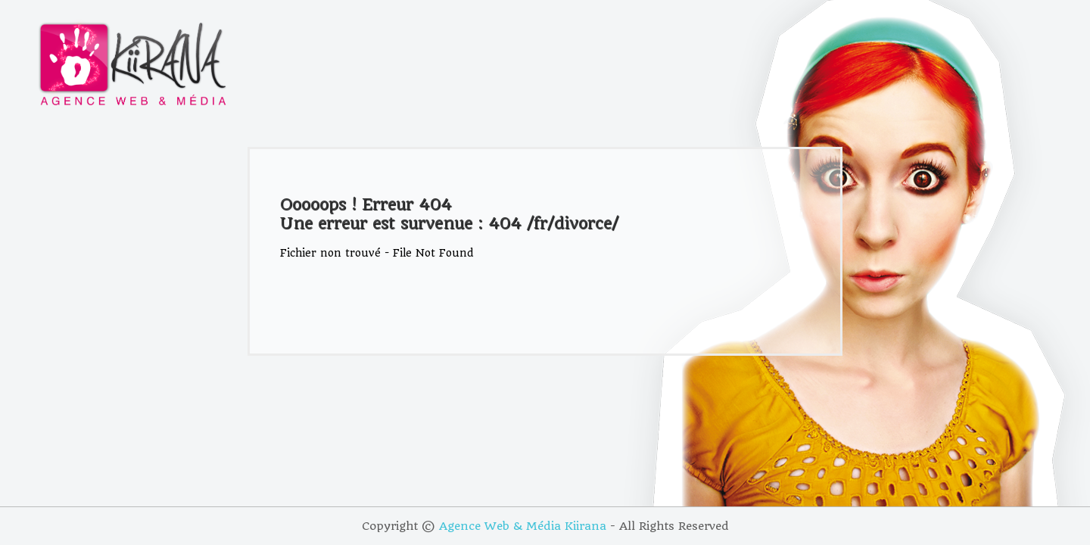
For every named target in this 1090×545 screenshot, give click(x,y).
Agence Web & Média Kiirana (522, 526)
